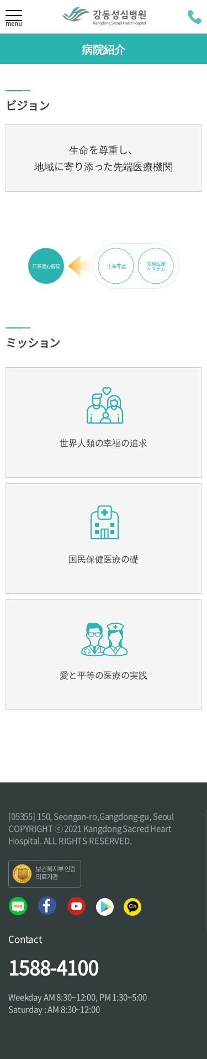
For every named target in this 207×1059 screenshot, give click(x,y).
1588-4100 (53, 967)
